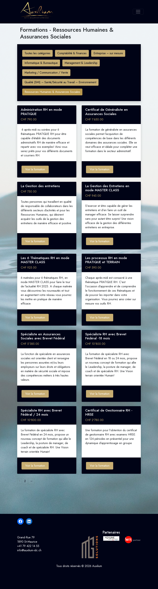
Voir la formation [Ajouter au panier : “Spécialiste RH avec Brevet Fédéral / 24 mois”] (35, 466)
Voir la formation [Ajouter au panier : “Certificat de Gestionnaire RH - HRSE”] (99, 466)
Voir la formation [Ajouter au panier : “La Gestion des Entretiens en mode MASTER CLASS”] (99, 241)
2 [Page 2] (25, 481)
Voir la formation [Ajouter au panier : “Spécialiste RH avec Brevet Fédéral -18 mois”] (99, 394)
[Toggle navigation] (138, 11)
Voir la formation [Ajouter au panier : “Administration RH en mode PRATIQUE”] (35, 169)
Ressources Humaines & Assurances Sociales (52, 92)
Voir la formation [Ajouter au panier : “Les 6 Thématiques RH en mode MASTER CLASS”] (35, 317)
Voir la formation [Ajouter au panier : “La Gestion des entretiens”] (35, 241)
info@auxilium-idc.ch (29, 550)
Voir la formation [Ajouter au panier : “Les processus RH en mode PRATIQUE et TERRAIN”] (99, 317)
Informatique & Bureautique (41, 63)
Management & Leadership (81, 63)
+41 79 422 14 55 (28, 546)
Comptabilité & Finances (72, 53)
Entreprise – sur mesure (108, 53)
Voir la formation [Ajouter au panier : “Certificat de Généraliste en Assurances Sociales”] (99, 169)
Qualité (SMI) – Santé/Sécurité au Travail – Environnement (60, 82)
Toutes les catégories (37, 53)
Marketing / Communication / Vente (46, 72)
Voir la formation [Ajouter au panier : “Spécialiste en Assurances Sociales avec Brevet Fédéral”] (35, 394)
